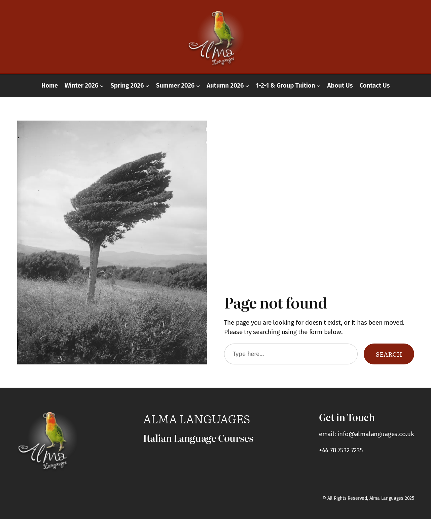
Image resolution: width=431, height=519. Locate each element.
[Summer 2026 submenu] (198, 86)
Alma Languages (196, 418)
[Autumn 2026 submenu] (247, 86)
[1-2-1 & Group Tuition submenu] (318, 86)
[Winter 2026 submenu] (102, 86)
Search (389, 354)
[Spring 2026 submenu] (147, 86)
